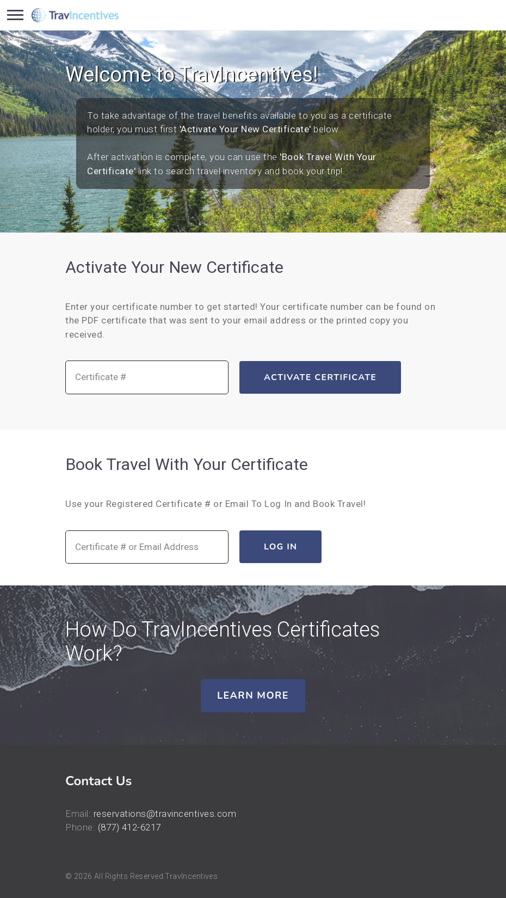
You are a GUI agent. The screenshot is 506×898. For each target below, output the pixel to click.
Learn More (253, 695)
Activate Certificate (320, 377)
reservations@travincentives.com (165, 813)
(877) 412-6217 (129, 827)
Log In (280, 547)
